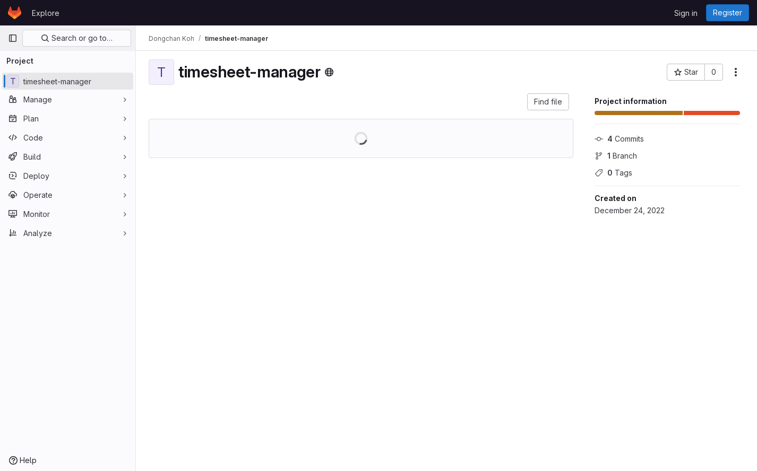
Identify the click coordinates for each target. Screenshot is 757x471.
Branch (616, 155)
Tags (613, 172)
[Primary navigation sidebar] (12, 38)
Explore (45, 13)
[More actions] (735, 72)
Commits (619, 138)
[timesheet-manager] (67, 81)
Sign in (686, 13)
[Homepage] (14, 12)
